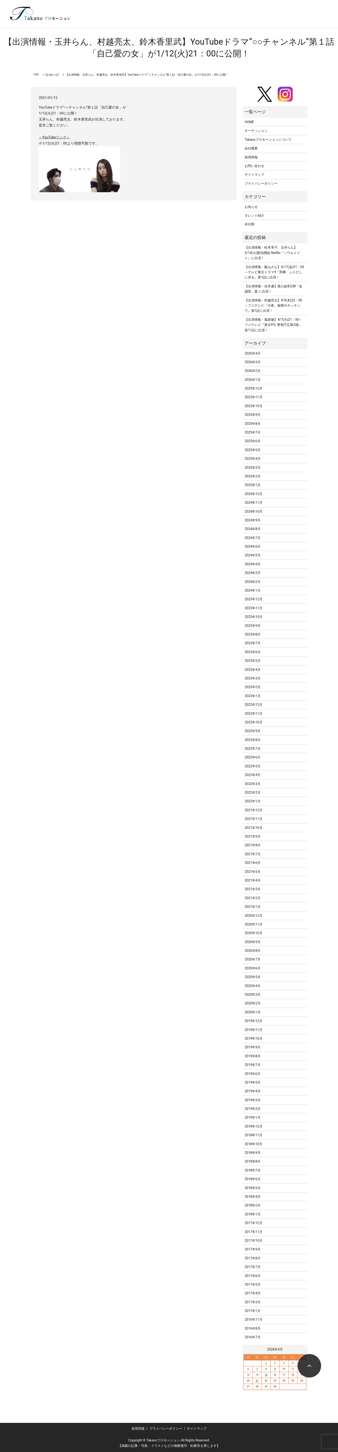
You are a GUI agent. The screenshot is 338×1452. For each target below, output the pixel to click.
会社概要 (251, 148)
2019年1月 (252, 1117)
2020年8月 (252, 950)
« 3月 (249, 1349)
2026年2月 (252, 371)
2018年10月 (253, 1144)
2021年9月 (252, 836)
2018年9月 (252, 1153)
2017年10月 (253, 1240)
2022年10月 (253, 722)
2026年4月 (252, 353)
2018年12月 (253, 1126)
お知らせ (52, 74)
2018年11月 (253, 1135)
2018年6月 (252, 1179)
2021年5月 (252, 872)
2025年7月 (252, 432)
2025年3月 (252, 467)
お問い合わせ (254, 166)
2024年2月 (252, 582)
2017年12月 (253, 1223)
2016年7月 (252, 1337)
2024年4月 (252, 564)
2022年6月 (252, 757)
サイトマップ (254, 174)
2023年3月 (252, 678)
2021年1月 (252, 907)
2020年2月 (252, 1003)
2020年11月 (253, 924)
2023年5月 (252, 661)
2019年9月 (252, 1047)
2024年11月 (253, 502)
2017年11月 (253, 1232)
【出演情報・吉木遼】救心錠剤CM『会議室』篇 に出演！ (273, 288)
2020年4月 (252, 986)
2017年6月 (252, 1276)
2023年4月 (252, 669)
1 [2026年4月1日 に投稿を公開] (266, 1363)
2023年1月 (252, 696)
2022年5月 (252, 766)
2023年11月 (253, 608)
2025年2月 (252, 476)
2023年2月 (252, 687)
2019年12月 (253, 1021)
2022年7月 (252, 748)
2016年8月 (252, 1328)
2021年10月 (253, 828)
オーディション (256, 131)
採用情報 (251, 157)
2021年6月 (252, 863)
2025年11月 (253, 397)
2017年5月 (252, 1284)
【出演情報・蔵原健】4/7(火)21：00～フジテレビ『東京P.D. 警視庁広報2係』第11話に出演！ (273, 325)
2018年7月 (252, 1170)
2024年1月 (252, 590)
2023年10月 (253, 617)
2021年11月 (253, 819)
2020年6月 (252, 968)
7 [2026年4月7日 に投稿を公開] (257, 1369)
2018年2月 (252, 1205)
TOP (36, 74)
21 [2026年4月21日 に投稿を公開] (257, 1380)
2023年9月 (252, 626)
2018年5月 (252, 1188)
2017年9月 (252, 1249)
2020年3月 (252, 994)
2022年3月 (252, 784)
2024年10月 (253, 511)
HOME (249, 122)
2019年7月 (252, 1065)
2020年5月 (252, 977)
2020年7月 (252, 959)
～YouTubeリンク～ (54, 137)
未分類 (249, 224)
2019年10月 (253, 1038)
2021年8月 (252, 845)
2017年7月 (252, 1267)
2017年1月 (252, 1311)
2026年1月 (252, 380)
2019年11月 (253, 1030)
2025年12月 (253, 388)
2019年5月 (252, 1082)
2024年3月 (252, 573)
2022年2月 (252, 792)
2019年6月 (252, 1074)
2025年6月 (252, 441)
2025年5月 (252, 450)
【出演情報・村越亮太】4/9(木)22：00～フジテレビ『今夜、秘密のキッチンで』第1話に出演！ (273, 305)
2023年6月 (252, 652)
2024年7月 (252, 538)
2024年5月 (252, 555)
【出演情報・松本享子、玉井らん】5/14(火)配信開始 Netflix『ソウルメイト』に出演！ (272, 253)
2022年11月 (253, 713)
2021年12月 (253, 810)
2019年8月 (252, 1056)
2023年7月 (252, 643)
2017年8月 (252, 1258)
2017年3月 (252, 1302)
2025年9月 (252, 415)
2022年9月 (252, 731)
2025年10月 (253, 406)
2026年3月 (252, 362)
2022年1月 (252, 801)
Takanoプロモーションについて (268, 139)
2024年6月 (252, 546)
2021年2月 (252, 898)
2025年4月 (252, 459)
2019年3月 (252, 1100)
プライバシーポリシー (261, 183)
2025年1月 (252, 485)
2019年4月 (252, 1091)
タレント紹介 (254, 215)
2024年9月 (252, 520)
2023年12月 (253, 599)
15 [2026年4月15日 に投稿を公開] (266, 1375)
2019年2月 (252, 1109)
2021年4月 (252, 880)
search (319, 21)
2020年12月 (253, 915)
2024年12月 (253, 494)
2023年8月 (252, 634)
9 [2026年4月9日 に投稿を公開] (275, 1369)
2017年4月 (252, 1293)
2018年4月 (252, 1196)
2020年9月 (252, 942)
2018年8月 (252, 1161)
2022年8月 (252, 740)
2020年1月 (252, 1012)
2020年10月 (253, 933)
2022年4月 (252, 775)
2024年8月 (252, 529)
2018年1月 (252, 1214)
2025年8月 (252, 423)
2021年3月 (252, 889)
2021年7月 (252, 854)
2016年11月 (253, 1319)
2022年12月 (253, 704)
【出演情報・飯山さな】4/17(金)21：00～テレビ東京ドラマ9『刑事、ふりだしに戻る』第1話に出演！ (274, 272)
